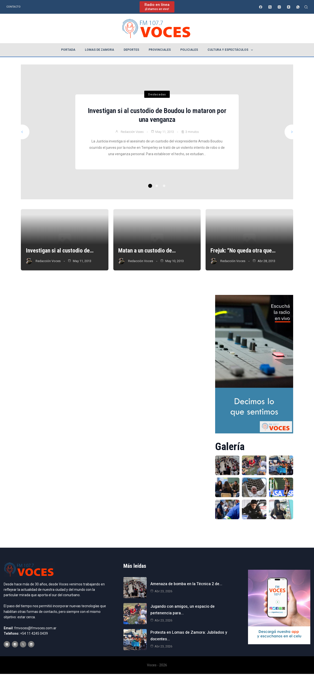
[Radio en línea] (157, 6)
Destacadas (157, 94)
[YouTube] (288, 7)
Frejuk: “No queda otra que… (243, 250)
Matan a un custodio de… (147, 250)
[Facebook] (260, 7)
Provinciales (160, 49)
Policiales (189, 49)
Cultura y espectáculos (231, 50)
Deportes (131, 49)
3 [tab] (164, 186)
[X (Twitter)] (270, 7)
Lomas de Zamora (99, 49)
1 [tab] (150, 186)
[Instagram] (279, 7)
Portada (68, 49)
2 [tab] (157, 186)
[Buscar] (306, 7)
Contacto (13, 6)
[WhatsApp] (298, 7)
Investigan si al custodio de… (60, 250)
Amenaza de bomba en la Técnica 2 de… (186, 583)
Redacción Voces (132, 132)
